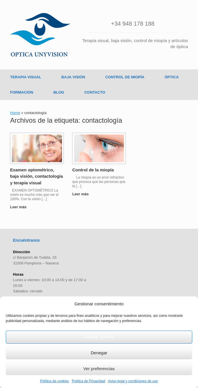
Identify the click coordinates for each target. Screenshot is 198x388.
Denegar (99, 352)
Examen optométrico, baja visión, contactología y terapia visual (36, 176)
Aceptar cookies (99, 336)
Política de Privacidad (88, 381)
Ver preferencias (99, 368)
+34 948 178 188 (132, 23)
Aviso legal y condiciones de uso (133, 381)
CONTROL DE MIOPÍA (124, 77)
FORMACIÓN (21, 92)
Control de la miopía (93, 169)
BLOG (58, 92)
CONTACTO (94, 92)
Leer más (20, 207)
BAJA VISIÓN (73, 77)
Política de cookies (54, 381)
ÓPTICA (172, 77)
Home (15, 113)
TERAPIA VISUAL (25, 77)
